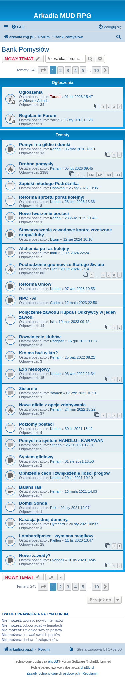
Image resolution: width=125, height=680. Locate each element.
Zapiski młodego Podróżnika (49, 183)
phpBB (53, 661)
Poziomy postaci (36, 424)
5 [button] (83, 70)
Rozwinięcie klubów (40, 336)
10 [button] (96, 70)
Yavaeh (56, 393)
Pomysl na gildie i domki (44, 144)
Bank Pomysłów (25, 49)
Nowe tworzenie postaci (44, 213)
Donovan (57, 188)
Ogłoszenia (30, 92)
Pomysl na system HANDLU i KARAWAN (61, 440)
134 (100, 174)
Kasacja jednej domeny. (44, 519)
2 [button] (60, 70)
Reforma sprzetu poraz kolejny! (51, 197)
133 (91, 174)
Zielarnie (28, 388)
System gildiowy (36, 456)
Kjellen (55, 540)
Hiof (53, 269)
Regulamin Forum (37, 115)
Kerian (55, 149)
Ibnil (53, 253)
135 (108, 174)
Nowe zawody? (35, 555)
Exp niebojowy (34, 369)
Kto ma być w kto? (38, 352)
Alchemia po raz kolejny (44, 248)
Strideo (56, 445)
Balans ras (30, 487)
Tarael (55, 97)
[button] (43, 70)
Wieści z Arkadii (35, 101)
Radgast (57, 341)
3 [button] (68, 70)
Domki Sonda (33, 503)
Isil (52, 322)
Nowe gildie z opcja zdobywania (52, 404)
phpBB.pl (87, 667)
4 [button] (75, 70)
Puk (53, 508)
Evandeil (57, 560)
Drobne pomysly (36, 163)
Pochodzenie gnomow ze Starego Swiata (61, 264)
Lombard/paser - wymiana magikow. (56, 535)
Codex (55, 303)
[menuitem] (17, 27)
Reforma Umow (35, 284)
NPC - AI (27, 298)
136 (117, 174)
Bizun (54, 239)
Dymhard (57, 524)
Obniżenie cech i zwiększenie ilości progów (64, 473)
